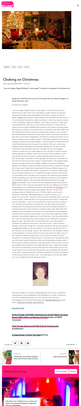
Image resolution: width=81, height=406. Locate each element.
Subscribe (73, 371)
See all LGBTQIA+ (71, 344)
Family (14, 67)
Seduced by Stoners (60, 356)
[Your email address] (62, 371)
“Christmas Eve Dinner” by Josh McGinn (30, 302)
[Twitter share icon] (15, 343)
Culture (27, 67)
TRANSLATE (7, 3)
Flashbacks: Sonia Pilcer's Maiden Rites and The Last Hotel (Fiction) (26, 357)
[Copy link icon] (28, 343)
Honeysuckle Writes (17, 83)
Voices (20, 67)
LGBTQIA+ (7, 67)
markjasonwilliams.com (53, 300)
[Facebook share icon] (21, 343)
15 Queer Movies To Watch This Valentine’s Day (30, 335)
